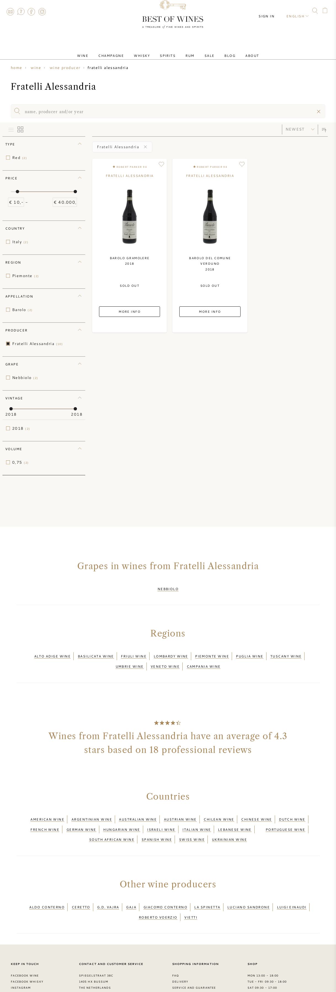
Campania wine (204, 658)
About (236, 50)
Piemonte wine (212, 651)
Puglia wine (249, 651)
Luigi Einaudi (291, 884)
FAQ (21, 11)
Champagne (122, 50)
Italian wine (196, 814)
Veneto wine (165, 658)
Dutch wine (292, 807)
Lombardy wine (171, 651)
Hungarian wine (121, 814)
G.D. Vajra (108, 884)
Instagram (42, 11)
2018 (21, 428)
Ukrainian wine (229, 820)
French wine (44, 814)
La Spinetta (207, 884)
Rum (187, 50)
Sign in (271, 11)
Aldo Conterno (47, 884)
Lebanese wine (235, 814)
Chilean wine (219, 807)
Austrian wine (180, 807)
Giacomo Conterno (165, 884)
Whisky (148, 50)
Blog (218, 50)
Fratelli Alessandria (37, 343)
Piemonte (25, 275)
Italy (20, 241)
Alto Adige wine (52, 651)
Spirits (170, 50)
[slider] (17, 191)
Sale (203, 50)
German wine (81, 814)
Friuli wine (133, 651)
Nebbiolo (25, 377)
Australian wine (138, 807)
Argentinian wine (91, 807)
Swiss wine (192, 820)
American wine (47, 807)
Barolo (22, 309)
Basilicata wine (96, 651)
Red (19, 157)
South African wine (111, 820)
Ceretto (81, 884)
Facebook (31, 11)
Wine (98, 50)
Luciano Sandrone (248, 884)
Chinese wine (256, 807)
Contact (10, 11)
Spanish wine (157, 820)
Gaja (131, 884)
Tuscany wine (286, 651)
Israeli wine (161, 814)
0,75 (20, 462)
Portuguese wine (285, 814)
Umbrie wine (130, 658)
